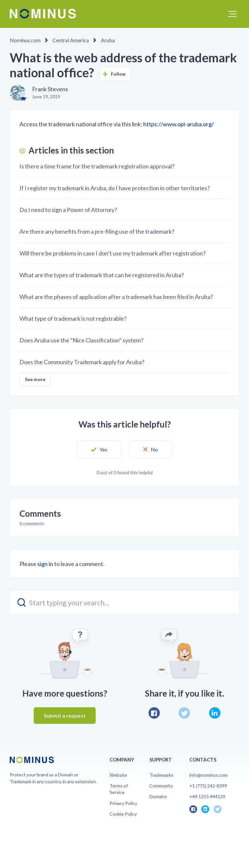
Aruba (108, 40)
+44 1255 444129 (207, 796)
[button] (232, 13)
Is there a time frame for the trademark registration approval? (96, 166)
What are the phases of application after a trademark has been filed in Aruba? (116, 296)
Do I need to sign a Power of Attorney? (68, 209)
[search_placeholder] (124, 602)
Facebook (154, 713)
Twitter (184, 713)
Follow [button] (118, 74)
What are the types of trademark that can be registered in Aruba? (101, 274)
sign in (45, 563)
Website (118, 775)
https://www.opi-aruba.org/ (178, 124)
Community (161, 785)
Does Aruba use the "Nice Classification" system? (81, 340)
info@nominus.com (208, 775)
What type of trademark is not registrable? (72, 318)
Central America (71, 40)
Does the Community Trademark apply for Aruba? (81, 361)
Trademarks (161, 775)
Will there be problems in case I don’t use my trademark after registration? (112, 253)
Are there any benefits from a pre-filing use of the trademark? (96, 231)
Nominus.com (25, 40)
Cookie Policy (123, 814)
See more (35, 379)
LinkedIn (214, 713)
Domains (158, 796)
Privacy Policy (123, 803)
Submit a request (65, 715)
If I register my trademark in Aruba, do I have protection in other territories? (114, 188)
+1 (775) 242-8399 (208, 785)
